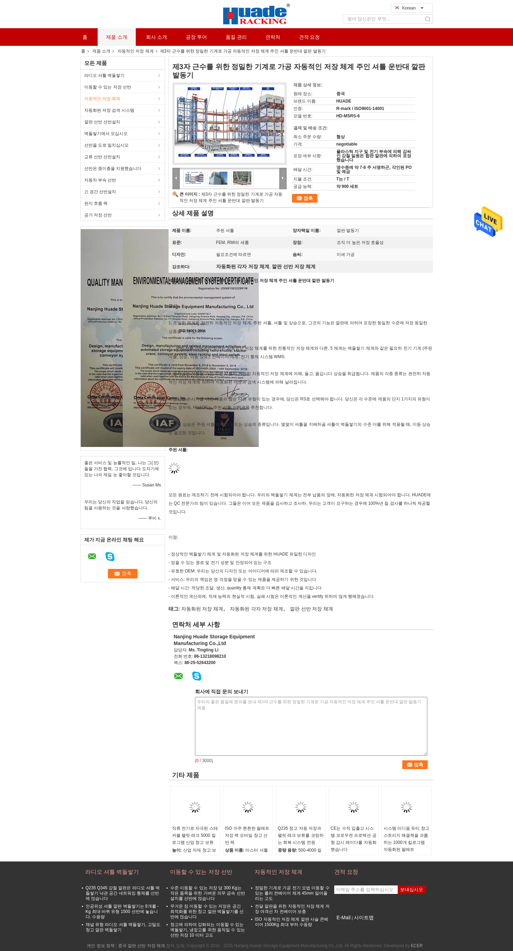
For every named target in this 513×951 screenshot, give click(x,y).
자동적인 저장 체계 (135, 51)
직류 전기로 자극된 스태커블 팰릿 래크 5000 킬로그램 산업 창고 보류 (195, 835)
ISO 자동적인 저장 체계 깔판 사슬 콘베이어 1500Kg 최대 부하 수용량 (292, 922)
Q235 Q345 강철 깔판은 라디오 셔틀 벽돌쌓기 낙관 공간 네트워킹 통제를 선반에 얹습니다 (123, 893)
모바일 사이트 (349, 926)
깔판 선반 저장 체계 (312, 609)
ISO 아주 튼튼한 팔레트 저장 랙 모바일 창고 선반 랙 (247, 835)
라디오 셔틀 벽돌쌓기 (104, 75)
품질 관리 (236, 37)
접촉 (308, 198)
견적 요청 (309, 37)
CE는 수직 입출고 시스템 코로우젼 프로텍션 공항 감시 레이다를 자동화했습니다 (354, 839)
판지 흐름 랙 (96, 203)
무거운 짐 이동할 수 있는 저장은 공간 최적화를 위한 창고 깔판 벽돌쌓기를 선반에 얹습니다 (207, 911)
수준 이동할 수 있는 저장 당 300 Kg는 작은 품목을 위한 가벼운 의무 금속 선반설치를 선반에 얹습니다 (207, 893)
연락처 (272, 37)
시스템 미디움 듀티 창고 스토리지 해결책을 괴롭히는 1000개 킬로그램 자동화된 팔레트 (406, 839)
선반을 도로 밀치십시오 (106, 145)
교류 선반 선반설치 (102, 156)
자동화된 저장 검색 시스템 (109, 110)
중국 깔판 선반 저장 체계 (141, 945)
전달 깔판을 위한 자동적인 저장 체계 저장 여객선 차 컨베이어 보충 (292, 909)
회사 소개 (156, 37)
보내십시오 (411, 889)
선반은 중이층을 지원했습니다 (113, 168)
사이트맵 (364, 917)
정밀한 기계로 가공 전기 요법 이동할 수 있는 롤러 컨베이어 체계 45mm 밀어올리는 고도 (292, 893)
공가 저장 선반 (98, 215)
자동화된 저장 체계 (202, 609)
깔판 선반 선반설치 (102, 121)
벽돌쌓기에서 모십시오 (106, 133)
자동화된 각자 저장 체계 (256, 609)
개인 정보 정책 (101, 945)
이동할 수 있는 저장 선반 (107, 87)
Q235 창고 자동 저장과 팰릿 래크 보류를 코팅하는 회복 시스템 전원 (301, 835)
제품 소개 (116, 37)
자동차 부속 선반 (100, 180)
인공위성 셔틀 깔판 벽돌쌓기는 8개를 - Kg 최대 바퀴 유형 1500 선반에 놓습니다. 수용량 (122, 911)
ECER (416, 945)
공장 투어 (196, 37)
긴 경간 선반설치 (100, 191)
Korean (412, 8)
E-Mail (344, 917)
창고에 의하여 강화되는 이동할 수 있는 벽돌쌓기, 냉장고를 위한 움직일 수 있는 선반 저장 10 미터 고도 (207, 930)
